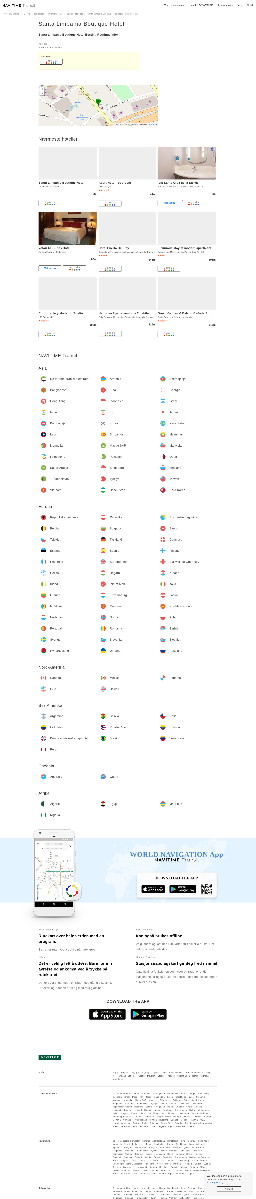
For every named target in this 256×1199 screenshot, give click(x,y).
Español (161, 1076)
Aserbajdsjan (158, 1094)
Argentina (126, 1123)
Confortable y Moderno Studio (61, 313)
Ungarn (124, 1113)
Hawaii (115, 1123)
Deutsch (151, 1076)
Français (140, 1076)
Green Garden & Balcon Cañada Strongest (189, 313)
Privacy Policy (215, 1182)
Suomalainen (183, 1076)
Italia (163, 1113)
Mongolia (128, 1100)
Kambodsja (159, 1097)
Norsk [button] (250, 5)
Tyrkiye (154, 1103)
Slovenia (116, 1120)
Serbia (198, 1116)
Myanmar (116, 1100)
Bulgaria (180, 1107)
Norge (160, 1116)
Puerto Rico (166, 1123)
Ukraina (153, 1120)
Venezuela (125, 1126)
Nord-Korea (198, 1103)
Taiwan (163, 1103)
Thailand (129, 1103)
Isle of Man (153, 1113)
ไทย (164, 1072)
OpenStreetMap (129, 125)
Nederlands (117, 1079)
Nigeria (191, 1126)
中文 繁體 (135, 1072)
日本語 (115, 1072)
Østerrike (138, 1107)
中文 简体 (146, 1072)
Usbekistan (185, 1103)
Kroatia (134, 1113)
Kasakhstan (181, 1097)
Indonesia (117, 1097)
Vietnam (173, 1103)
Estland (138, 1110)
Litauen (171, 1113)
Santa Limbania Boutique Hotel (82, 24)
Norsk (195, 1076)
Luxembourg (184, 1113)
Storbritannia (181, 1110)
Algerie (162, 1126)
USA (202, 1120)
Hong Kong (203, 1094)
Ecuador (179, 1123)
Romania (188, 1116)
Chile (144, 1123)
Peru (135, 1126)
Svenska (204, 1076)
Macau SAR (140, 1100)
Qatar (186, 1100)
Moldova (204, 1113)
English (124, 1072)
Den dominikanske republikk (198, 1123)
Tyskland (116, 1110)
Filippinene (165, 1100)
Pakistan (177, 1100)
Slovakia (127, 1120)
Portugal (177, 1116)
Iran (141, 1097)
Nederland (149, 1116)
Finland (156, 1110)
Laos (191, 1097)
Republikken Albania (122, 1107)
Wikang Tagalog (126, 1076)
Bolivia (136, 1123)
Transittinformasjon (174, 5)
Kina (183, 1094)
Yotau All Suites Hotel (55, 248)
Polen (168, 1116)
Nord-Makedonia (134, 1116)
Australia (144, 1126)
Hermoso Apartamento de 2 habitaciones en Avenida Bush (141, 313)
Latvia (195, 1113)
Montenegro (118, 1116)
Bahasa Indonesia (194, 1072)
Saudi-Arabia (198, 1100)
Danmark (128, 1110)
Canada (174, 1120)
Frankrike (167, 1110)
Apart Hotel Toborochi (115, 182)
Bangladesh (172, 1094)
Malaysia (153, 1100)
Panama (194, 1120)
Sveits (189, 1107)
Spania (147, 1110)
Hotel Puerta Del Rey (114, 248)
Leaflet (115, 125)
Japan (149, 1097)
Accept (229, 1189)
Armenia (146, 1094)
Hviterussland (140, 1120)
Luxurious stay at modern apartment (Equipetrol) (194, 248)
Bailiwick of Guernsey (199, 1110)
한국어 (157, 1072)
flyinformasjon (225, 5)
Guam (154, 1126)
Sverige (207, 1116)
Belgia (170, 1107)
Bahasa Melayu (176, 1072)
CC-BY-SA (152, 125)
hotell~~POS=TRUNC (202, 5)
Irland (142, 1113)
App (240, 5)
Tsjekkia (198, 1107)
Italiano (171, 1076)
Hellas (115, 1113)
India (134, 1097)
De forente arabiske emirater (126, 1094)
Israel (127, 1097)
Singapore (117, 1103)
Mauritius (180, 1126)
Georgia (191, 1094)
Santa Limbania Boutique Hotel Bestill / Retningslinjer (78, 34)
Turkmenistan (142, 1103)
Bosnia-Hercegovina (155, 1107)
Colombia (154, 1123)
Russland (163, 1120)
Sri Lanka (200, 1097)
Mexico (184, 1120)
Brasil (115, 1126)
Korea (170, 1097)
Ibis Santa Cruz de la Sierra (178, 182)
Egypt (171, 1126)
